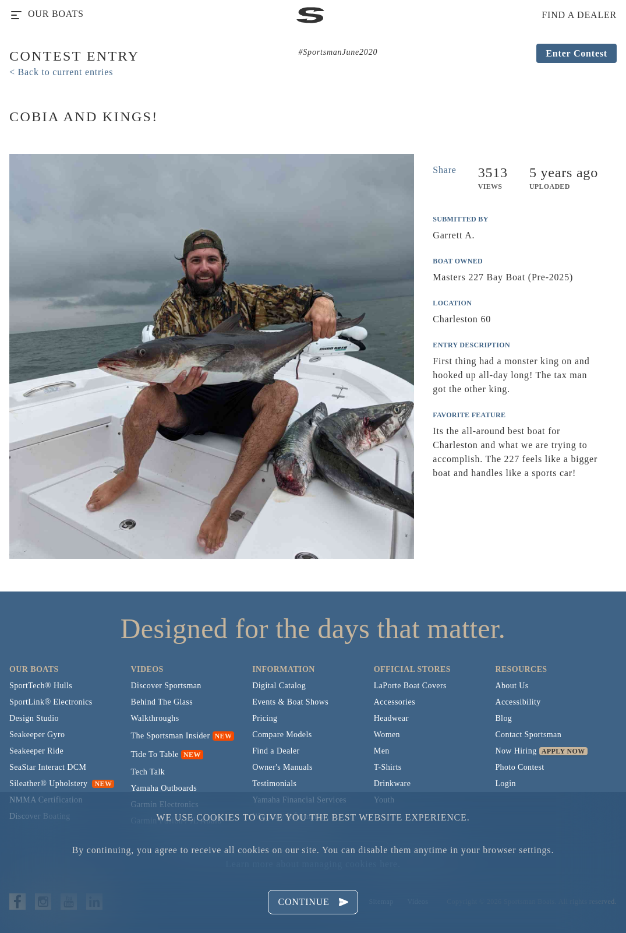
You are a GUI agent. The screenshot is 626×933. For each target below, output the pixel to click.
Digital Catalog (279, 685)
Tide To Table (155, 754)
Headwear (391, 718)
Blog (503, 718)
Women (387, 734)
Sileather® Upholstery (61, 783)
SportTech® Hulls (40, 685)
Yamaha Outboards (164, 788)
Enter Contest (576, 53)
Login (505, 783)
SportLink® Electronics (51, 702)
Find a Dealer (275, 751)
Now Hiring (515, 751)
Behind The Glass (162, 702)
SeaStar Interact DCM (47, 767)
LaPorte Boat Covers (410, 685)
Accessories (394, 702)
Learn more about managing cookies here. (312, 864)
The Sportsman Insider (170, 735)
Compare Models (282, 734)
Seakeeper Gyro (37, 734)
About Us (511, 685)
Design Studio (34, 718)
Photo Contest (519, 767)
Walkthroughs (155, 718)
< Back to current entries (61, 72)
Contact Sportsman (528, 734)
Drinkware (392, 783)
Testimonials (274, 783)
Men (382, 751)
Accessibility (517, 702)
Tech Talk (148, 771)
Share (444, 170)
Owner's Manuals (282, 767)
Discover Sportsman (166, 685)
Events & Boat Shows (290, 702)
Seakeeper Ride (36, 751)
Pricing (264, 718)
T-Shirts (388, 767)
